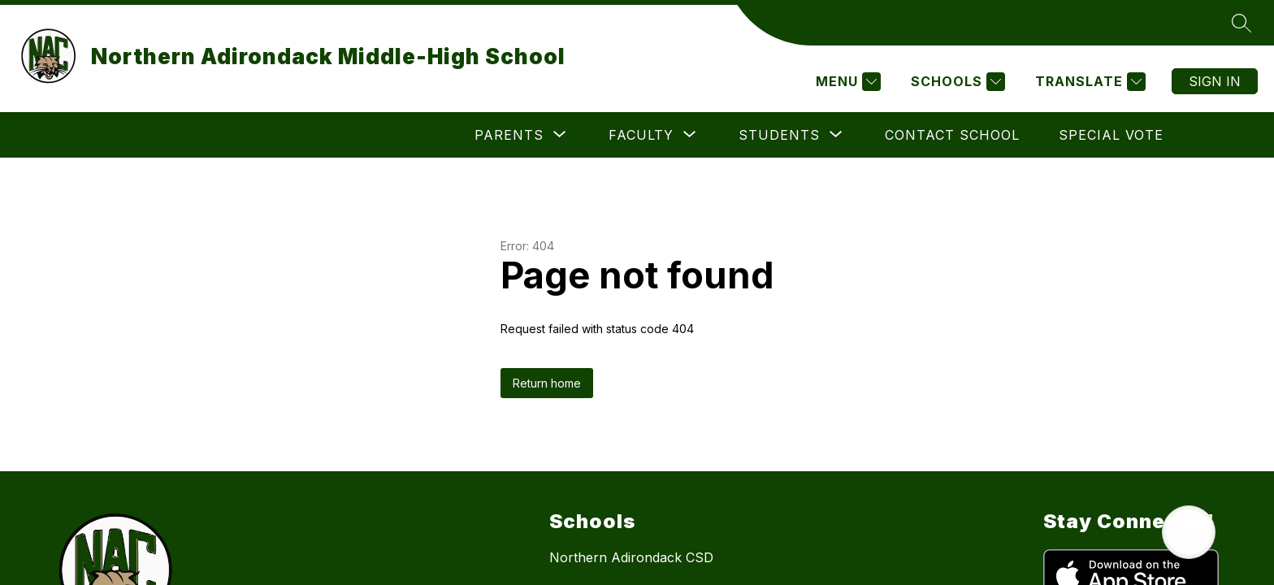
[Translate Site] (1088, 82)
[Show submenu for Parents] (401, 135)
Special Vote (1003, 135)
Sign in (1215, 81)
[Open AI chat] (1188, 532)
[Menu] (846, 82)
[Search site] (1241, 22)
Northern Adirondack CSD (631, 557)
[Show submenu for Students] (672, 135)
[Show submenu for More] (1116, 135)
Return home (547, 383)
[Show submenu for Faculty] (533, 135)
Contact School (845, 135)
